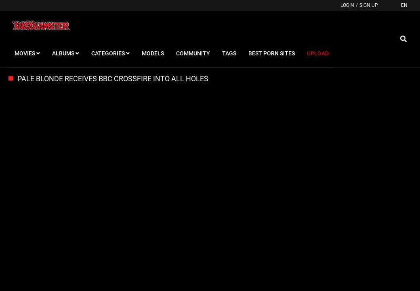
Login (347, 5)
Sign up (368, 5)
